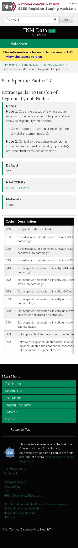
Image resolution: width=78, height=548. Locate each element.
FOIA (7, 491)
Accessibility (12, 486)
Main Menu (18, 43)
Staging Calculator (18, 405)
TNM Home (9, 65)
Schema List (30, 65)
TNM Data (39, 30)
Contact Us (11, 473)
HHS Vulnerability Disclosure (23, 495)
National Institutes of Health (22, 508)
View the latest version (24, 57)
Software (11, 412)
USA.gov (10, 517)
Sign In (72, 3)
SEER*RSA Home (15, 469)
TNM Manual (13, 398)
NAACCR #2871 (18, 188)
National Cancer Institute (20, 513)
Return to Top (20, 429)
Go (66, 20)
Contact (10, 419)
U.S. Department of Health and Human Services (35, 504)
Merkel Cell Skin (53, 65)
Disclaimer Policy (15, 482)
